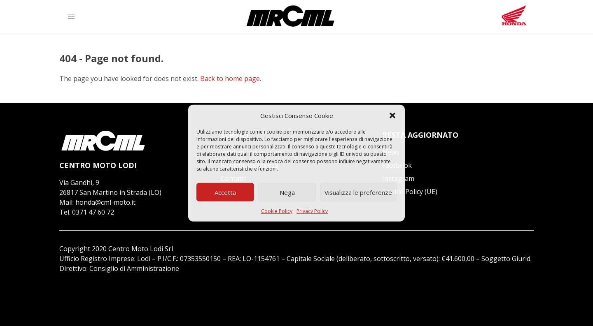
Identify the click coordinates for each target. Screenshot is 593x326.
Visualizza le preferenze (358, 192)
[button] (392, 115)
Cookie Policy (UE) (409, 191)
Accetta (225, 192)
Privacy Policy (312, 211)
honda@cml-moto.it (105, 202)
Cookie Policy (276, 211)
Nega (287, 192)
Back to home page (230, 78)
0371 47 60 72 (93, 212)
